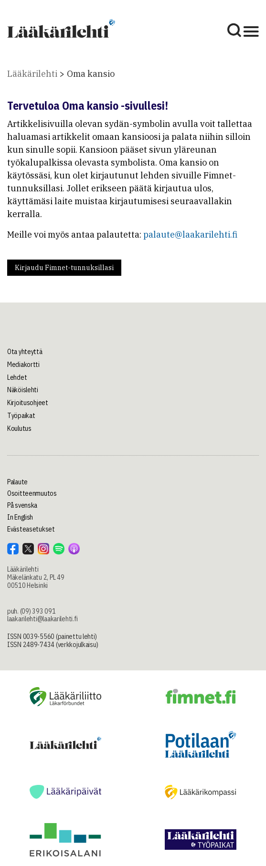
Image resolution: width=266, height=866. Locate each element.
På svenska (22, 505)
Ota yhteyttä (25, 351)
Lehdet (17, 377)
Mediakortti (23, 364)
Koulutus (19, 428)
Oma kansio (91, 73)
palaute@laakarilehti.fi (190, 234)
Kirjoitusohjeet (27, 402)
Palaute (17, 482)
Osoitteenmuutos (32, 493)
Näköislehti (22, 390)
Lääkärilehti (32, 73)
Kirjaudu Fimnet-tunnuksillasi (64, 267)
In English (20, 517)
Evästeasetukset (31, 529)
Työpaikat (21, 415)
